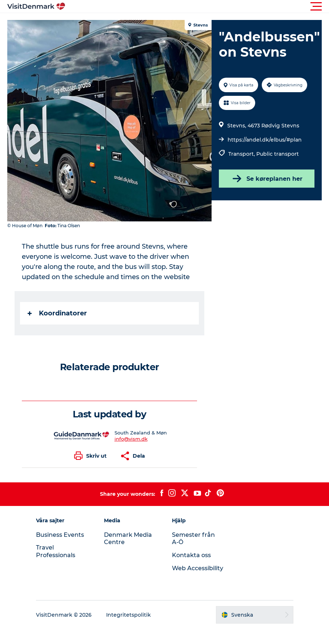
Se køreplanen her (266, 178)
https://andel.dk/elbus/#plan (265, 139)
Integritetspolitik (128, 615)
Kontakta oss (191, 555)
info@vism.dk (131, 439)
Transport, (242, 154)
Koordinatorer (57, 313)
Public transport (277, 154)
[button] (197, 6)
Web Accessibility (197, 568)
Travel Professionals (55, 551)
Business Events (60, 534)
